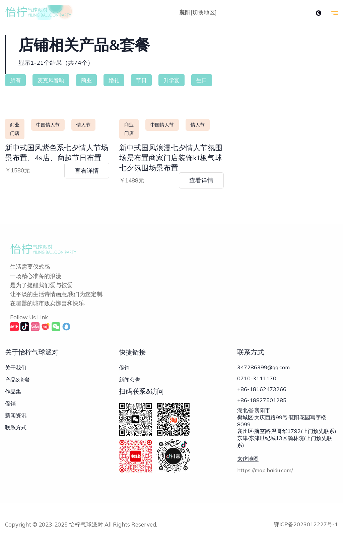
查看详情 (87, 170)
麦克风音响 (51, 80)
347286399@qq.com (263, 367)
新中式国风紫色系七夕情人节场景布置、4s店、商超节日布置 (56, 152)
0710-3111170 (256, 378)
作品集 (13, 391)
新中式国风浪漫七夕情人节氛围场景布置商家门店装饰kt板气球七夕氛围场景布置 (170, 157)
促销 (10, 403)
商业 (86, 80)
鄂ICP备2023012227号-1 (306, 524)
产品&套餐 (17, 379)
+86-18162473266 (261, 390)
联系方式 (15, 427)
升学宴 (171, 80)
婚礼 (114, 80)
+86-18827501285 (261, 401)
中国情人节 (48, 125)
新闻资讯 (15, 415)
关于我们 (15, 367)
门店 (14, 133)
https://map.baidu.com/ (265, 472)
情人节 (83, 125)
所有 (15, 80)
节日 (141, 80)
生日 (201, 80)
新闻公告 (129, 379)
